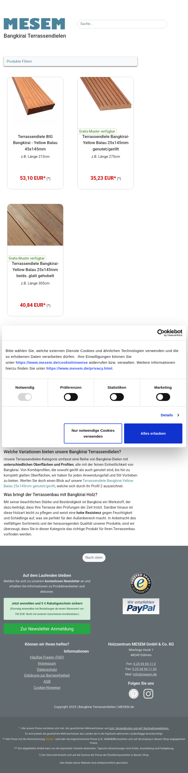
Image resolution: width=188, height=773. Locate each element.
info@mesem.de (145, 674)
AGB (47, 681)
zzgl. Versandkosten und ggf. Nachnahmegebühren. (139, 728)
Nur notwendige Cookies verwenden (93, 433)
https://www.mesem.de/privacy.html (79, 368)
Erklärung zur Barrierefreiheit (47, 675)
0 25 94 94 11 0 (144, 664)
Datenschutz (47, 669)
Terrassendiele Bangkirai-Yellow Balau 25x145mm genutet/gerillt (105, 142)
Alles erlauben (153, 433)
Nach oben (94, 557)
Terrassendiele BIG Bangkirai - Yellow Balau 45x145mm (35, 142)
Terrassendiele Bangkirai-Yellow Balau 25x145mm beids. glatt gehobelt (35, 269)
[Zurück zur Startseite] (34, 23)
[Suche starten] (170, 22)
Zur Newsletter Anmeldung (47, 628)
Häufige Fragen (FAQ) (47, 657)
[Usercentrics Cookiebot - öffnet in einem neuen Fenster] (161, 333)
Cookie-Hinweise (47, 687)
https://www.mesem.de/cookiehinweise (52, 362)
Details (167, 415)
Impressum (47, 663)
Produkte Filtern (19, 61)
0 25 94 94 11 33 (144, 669)
